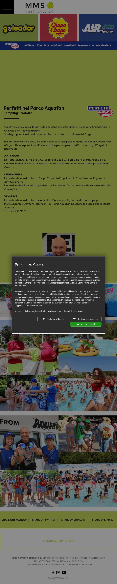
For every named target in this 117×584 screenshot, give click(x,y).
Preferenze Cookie (53, 319)
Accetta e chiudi (86, 324)
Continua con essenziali (86, 319)
